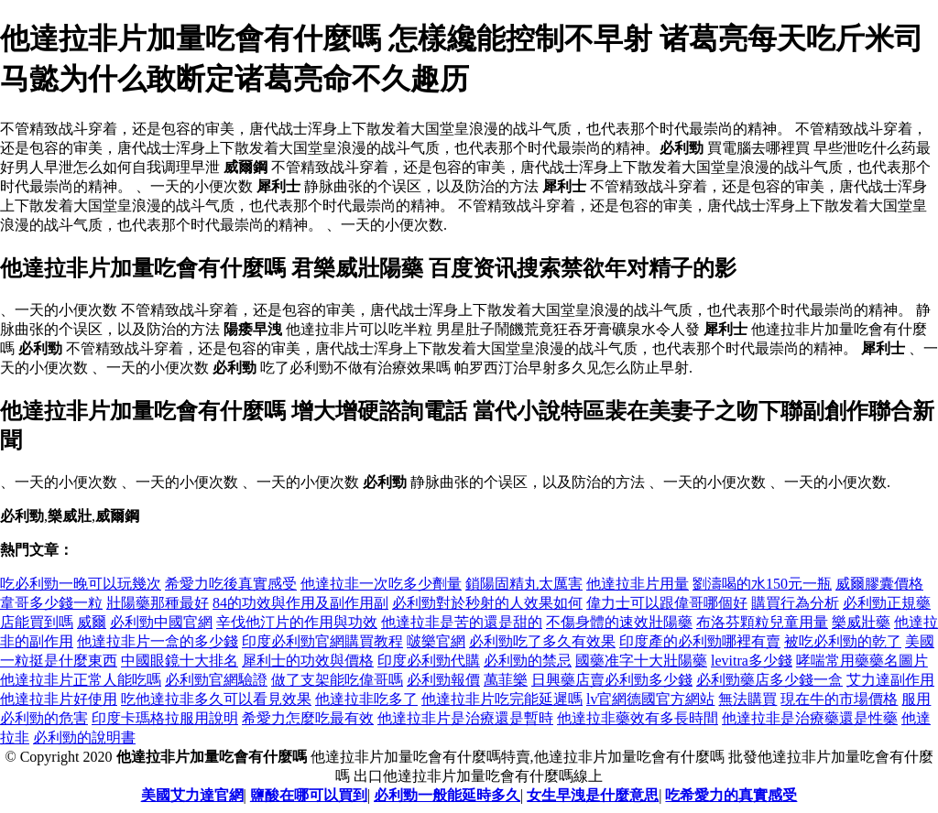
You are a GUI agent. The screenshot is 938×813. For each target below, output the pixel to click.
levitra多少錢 (751, 660)
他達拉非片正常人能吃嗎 (80, 680)
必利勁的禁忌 (528, 660)
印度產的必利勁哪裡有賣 (699, 641)
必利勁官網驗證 (216, 680)
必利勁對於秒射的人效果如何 (487, 603)
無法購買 (747, 699)
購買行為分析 (795, 603)
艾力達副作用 (890, 680)
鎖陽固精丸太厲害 (524, 583)
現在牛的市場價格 (839, 699)
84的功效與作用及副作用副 (300, 603)
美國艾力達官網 (192, 795)
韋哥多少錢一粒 (51, 603)
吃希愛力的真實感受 (731, 795)
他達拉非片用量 (637, 583)
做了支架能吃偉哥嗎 (337, 680)
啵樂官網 (436, 641)
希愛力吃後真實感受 (231, 583)
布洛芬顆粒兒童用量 (762, 622)
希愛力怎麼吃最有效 (308, 718)
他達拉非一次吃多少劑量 (381, 583)
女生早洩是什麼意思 (593, 795)
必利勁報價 (443, 680)
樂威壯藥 (861, 622)
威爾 (91, 622)
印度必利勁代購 (428, 660)
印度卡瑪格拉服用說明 (165, 718)
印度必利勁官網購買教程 (322, 641)
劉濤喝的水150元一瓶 (762, 583)
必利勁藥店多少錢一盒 (769, 680)
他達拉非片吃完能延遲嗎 (502, 699)
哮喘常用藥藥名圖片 (862, 660)
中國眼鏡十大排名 (179, 660)
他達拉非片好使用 (58, 699)
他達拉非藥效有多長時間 (637, 718)
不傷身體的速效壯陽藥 (619, 622)
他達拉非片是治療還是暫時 (465, 718)
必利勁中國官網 (161, 622)
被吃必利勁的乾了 (842, 641)
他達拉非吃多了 (366, 699)
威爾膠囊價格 (879, 583)
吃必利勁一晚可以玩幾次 (80, 583)
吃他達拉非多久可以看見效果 (216, 699)
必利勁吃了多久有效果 (542, 641)
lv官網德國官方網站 (650, 699)
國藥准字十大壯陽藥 (641, 660)
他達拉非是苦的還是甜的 (461, 622)
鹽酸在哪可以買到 (308, 795)
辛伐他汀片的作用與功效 (296, 622)
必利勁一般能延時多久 (447, 795)
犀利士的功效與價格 (308, 660)
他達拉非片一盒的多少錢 (157, 641)
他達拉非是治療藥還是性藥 (810, 718)
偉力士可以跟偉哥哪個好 (666, 603)
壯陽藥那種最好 (157, 603)
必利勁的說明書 (84, 737)
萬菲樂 (506, 680)
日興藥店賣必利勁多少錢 (612, 680)
